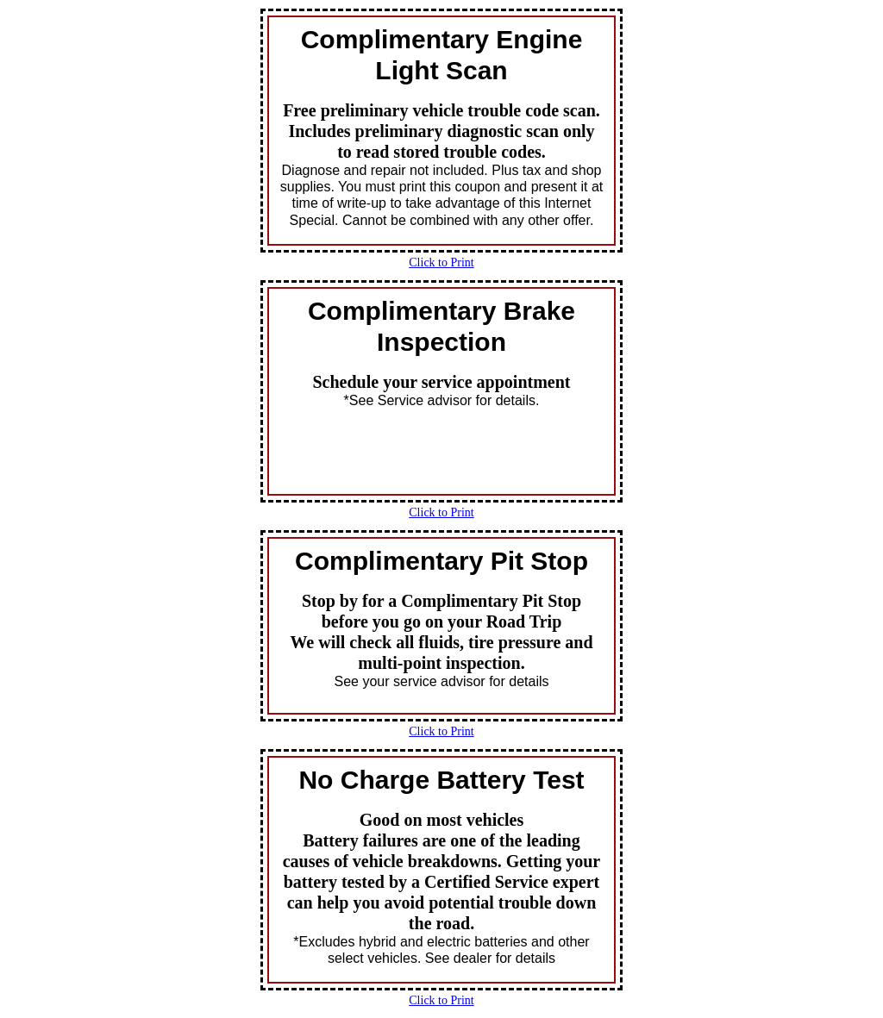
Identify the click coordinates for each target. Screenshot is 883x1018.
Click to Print (441, 262)
